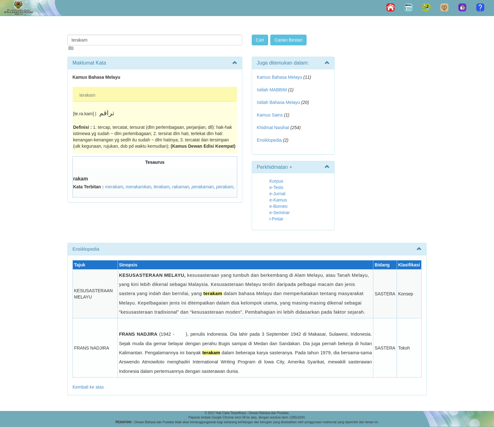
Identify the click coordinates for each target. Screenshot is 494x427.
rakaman (180, 186)
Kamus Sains (270, 114)
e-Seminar (279, 212)
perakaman (203, 186)
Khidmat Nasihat (273, 127)
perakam (224, 186)
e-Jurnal (277, 193)
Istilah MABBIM (272, 89)
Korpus (276, 181)
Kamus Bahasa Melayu (280, 77)
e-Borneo (278, 206)
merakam (114, 186)
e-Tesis (276, 187)
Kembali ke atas (88, 387)
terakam (87, 95)
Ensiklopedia (269, 140)
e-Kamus (278, 199)
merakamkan (138, 186)
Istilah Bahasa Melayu (278, 102)
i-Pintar (276, 218)
